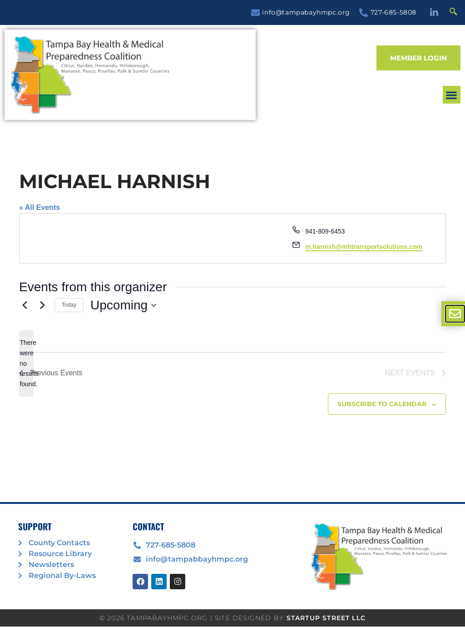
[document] (232, 313)
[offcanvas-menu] (455, 314)
